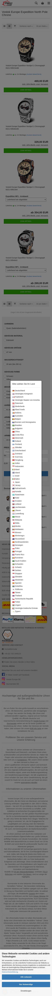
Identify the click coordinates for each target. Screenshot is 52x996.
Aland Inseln (18, 409)
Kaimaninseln (19, 488)
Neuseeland (18, 539)
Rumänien (17, 558)
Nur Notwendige (26, 984)
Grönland (17, 454)
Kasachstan (18, 494)
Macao (16, 517)
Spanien (16, 583)
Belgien (16, 419)
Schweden (17, 564)
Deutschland (18, 390)
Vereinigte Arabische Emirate (25, 608)
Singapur (17, 573)
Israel (15, 476)
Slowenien (17, 580)
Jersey (16, 485)
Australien (17, 416)
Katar (15, 498)
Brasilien (17, 425)
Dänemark (17, 438)
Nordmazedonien (20, 542)
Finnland (17, 444)
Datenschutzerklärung (10, 972)
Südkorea (17, 589)
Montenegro (18, 535)
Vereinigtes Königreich (22, 394)
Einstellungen (26, 991)
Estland (16, 441)
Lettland (16, 504)
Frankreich (17, 397)
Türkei (16, 602)
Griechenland (18, 450)
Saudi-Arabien (19, 561)
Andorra (16, 413)
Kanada (16, 491)
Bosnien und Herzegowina (24, 422)
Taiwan (16, 592)
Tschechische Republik (22, 599)
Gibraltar (17, 447)
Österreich (17, 403)
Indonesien (18, 466)
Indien (16, 463)
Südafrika (17, 586)
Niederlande (18, 406)
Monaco (16, 532)
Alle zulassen (26, 977)
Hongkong (17, 460)
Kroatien (17, 501)
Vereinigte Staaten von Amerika (26, 400)
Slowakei (17, 577)
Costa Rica (18, 435)
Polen (16, 548)
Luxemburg (18, 513)
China (16, 431)
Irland (15, 469)
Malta (15, 523)
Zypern (16, 611)
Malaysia (17, 520)
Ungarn (16, 605)
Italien (16, 479)
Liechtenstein (18, 507)
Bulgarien (17, 428)
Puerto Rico (18, 554)
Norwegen (17, 545)
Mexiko (16, 526)
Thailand (17, 595)
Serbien (16, 570)
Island (16, 472)
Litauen (16, 510)
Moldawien (17, 529)
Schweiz (17, 567)
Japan (16, 482)
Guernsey (17, 457)
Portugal (17, 551)
